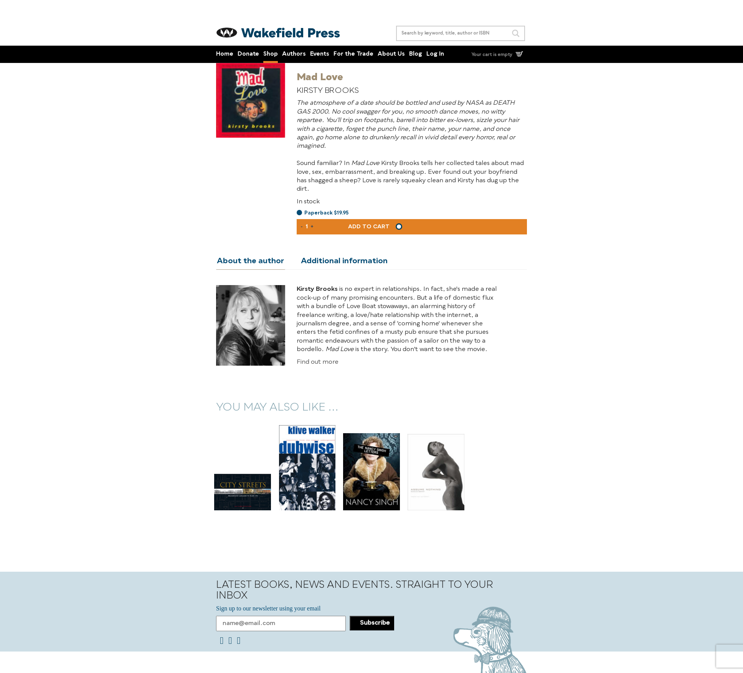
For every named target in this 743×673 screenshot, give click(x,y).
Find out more (317, 362)
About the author (249, 261)
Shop (270, 54)
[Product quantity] (306, 227)
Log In (435, 54)
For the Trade (353, 54)
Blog (415, 54)
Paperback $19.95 (326, 213)
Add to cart (369, 226)
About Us (391, 54)
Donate (248, 54)
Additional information (341, 261)
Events (319, 54)
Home (224, 54)
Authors (294, 54)
